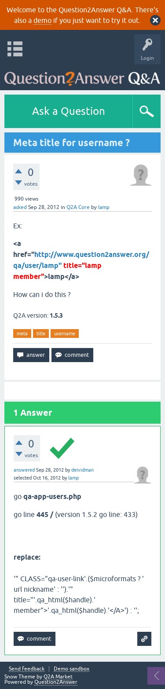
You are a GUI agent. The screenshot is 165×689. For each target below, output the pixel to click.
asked (20, 207)
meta (22, 333)
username (64, 333)
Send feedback (26, 669)
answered (24, 470)
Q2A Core (78, 207)
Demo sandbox (71, 669)
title (41, 333)
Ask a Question (68, 111)
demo (42, 20)
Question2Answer (55, 682)
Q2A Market (58, 677)
